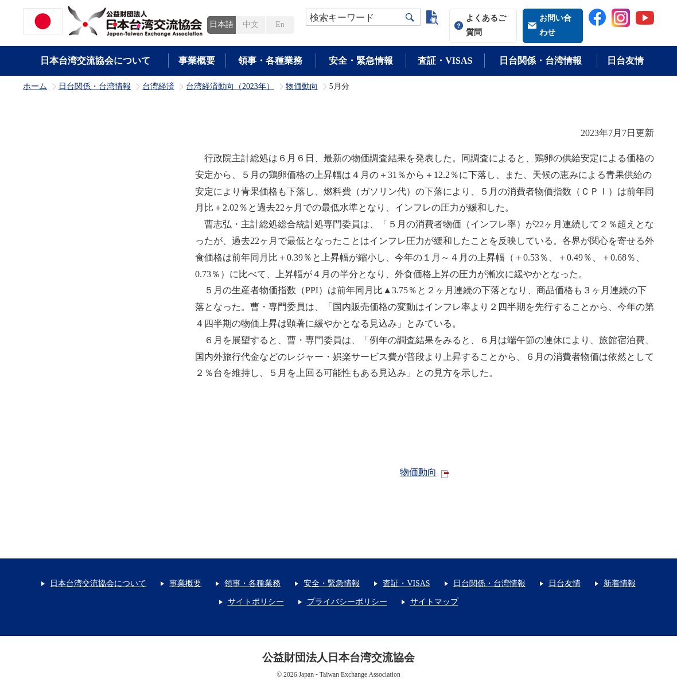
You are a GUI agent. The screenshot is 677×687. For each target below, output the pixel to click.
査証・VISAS (445, 60)
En (279, 24)
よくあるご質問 (486, 25)
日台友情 (625, 60)
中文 (251, 24)
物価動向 (302, 87)
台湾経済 (158, 87)
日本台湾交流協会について (95, 60)
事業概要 (196, 60)
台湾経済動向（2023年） (230, 87)
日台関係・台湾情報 (540, 60)
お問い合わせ (555, 25)
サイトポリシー (256, 601)
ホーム (35, 87)
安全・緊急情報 (361, 60)
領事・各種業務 (270, 60)
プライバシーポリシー (347, 601)
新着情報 (620, 583)
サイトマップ (434, 601)
